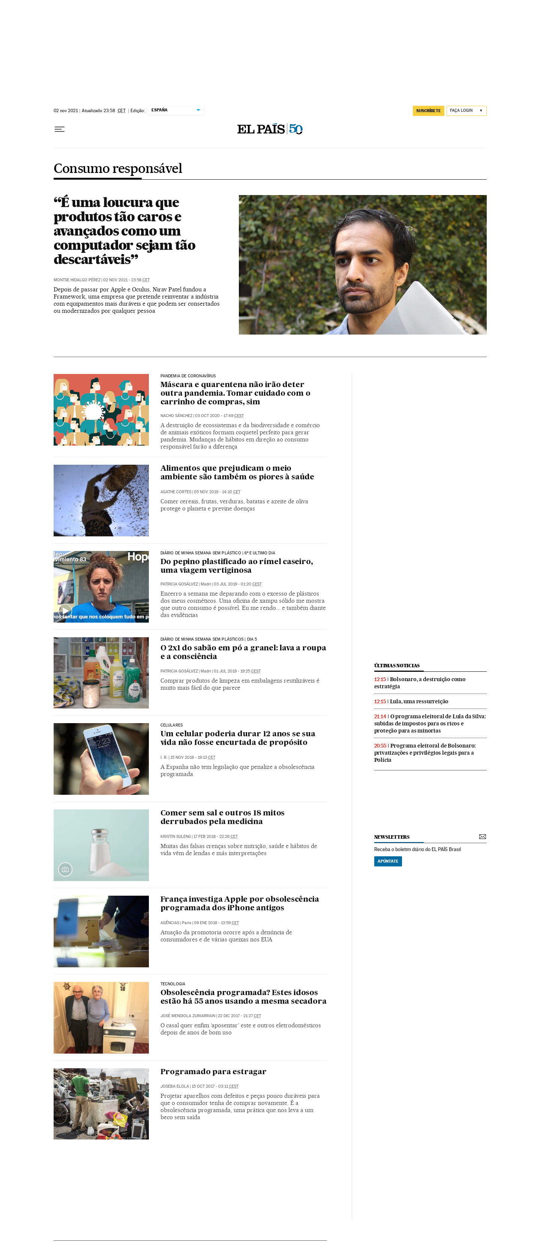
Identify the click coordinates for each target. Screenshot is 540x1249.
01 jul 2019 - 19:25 (237, 671)
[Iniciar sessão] (467, 111)
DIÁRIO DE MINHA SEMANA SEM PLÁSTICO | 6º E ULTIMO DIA (218, 553)
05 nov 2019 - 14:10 (217, 491)
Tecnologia (173, 984)
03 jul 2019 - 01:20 (238, 584)
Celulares (171, 725)
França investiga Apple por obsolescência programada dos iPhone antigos (239, 904)
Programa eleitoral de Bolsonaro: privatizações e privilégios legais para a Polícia (425, 752)
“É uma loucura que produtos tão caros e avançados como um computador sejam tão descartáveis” (124, 230)
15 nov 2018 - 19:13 (192, 757)
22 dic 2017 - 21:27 (239, 1015)
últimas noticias (397, 665)
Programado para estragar (213, 1072)
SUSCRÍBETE (428, 110)
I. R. (164, 757)
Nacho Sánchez (176, 415)
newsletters (392, 837)
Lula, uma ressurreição (419, 701)
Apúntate (388, 861)
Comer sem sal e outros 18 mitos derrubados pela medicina (222, 818)
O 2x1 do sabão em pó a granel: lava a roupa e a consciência (243, 653)
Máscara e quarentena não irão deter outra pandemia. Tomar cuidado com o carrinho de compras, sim (235, 393)
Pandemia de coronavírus (188, 376)
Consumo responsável (118, 169)
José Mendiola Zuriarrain (187, 1015)
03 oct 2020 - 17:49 (219, 415)
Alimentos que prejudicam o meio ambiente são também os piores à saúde (237, 473)
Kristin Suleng (175, 836)
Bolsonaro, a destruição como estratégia (420, 683)
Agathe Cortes (175, 491)
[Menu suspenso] (60, 129)
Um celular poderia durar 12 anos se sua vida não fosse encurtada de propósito (237, 739)
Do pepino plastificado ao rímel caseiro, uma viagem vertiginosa (236, 566)
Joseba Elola (174, 1086)
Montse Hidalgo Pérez (77, 280)
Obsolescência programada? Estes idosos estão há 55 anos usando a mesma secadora (243, 997)
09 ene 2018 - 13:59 (216, 922)
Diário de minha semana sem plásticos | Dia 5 (208, 639)
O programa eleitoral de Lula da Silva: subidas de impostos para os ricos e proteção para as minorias (430, 723)
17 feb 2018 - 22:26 (216, 836)
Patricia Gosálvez (179, 584)
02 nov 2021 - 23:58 (126, 280)
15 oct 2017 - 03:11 (215, 1086)
